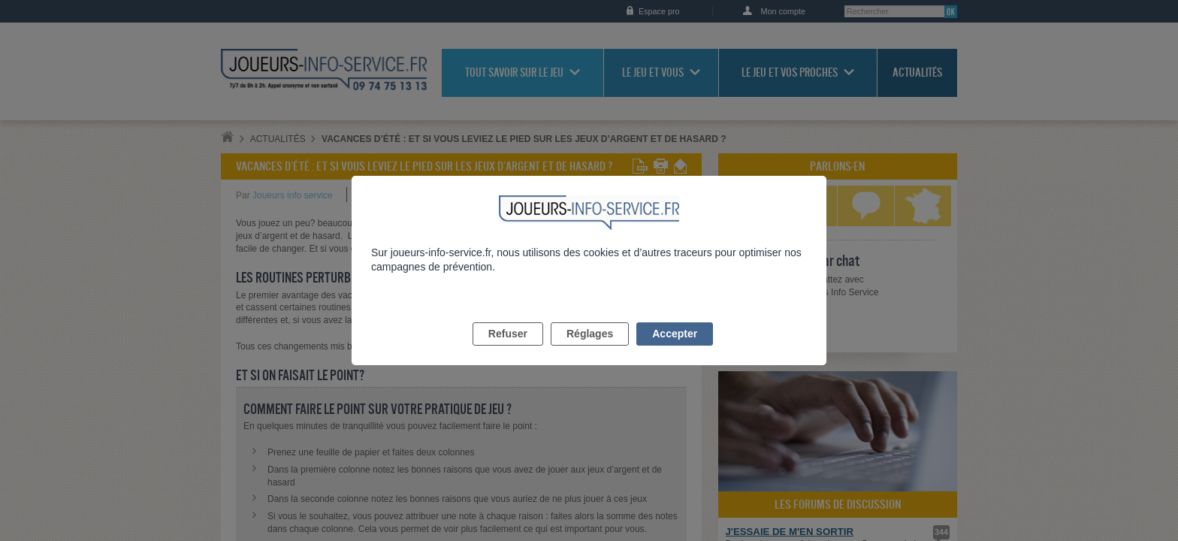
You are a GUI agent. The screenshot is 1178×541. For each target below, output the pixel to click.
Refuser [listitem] (507, 351)
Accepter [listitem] (674, 351)
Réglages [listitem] (589, 351)
